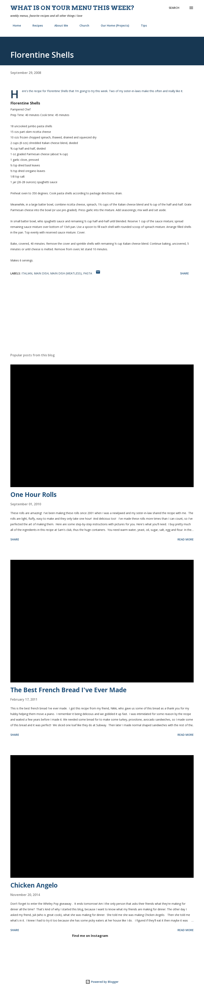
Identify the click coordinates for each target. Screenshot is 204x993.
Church (82, 25)
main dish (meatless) (66, 273)
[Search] (174, 8)
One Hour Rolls (33, 494)
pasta (87, 273)
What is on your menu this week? (72, 7)
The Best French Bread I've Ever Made (68, 689)
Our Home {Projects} (112, 25)
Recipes (35, 25)
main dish (41, 273)
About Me (59, 25)
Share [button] (184, 273)
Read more (186, 539)
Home (14, 25)
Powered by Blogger (102, 982)
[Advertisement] (102, 319)
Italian (27, 273)
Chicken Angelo (34, 885)
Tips (141, 25)
